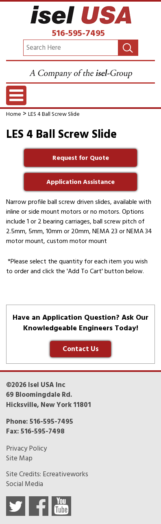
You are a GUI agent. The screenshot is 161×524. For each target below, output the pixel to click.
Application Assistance (80, 182)
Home (13, 114)
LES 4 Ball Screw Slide (54, 114)
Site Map (19, 458)
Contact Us (81, 349)
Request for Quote (80, 158)
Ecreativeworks (65, 474)
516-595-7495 (78, 33)
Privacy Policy (26, 448)
